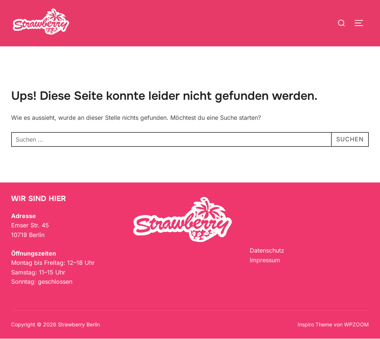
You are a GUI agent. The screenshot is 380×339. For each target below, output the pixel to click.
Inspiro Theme (315, 324)
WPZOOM (356, 324)
